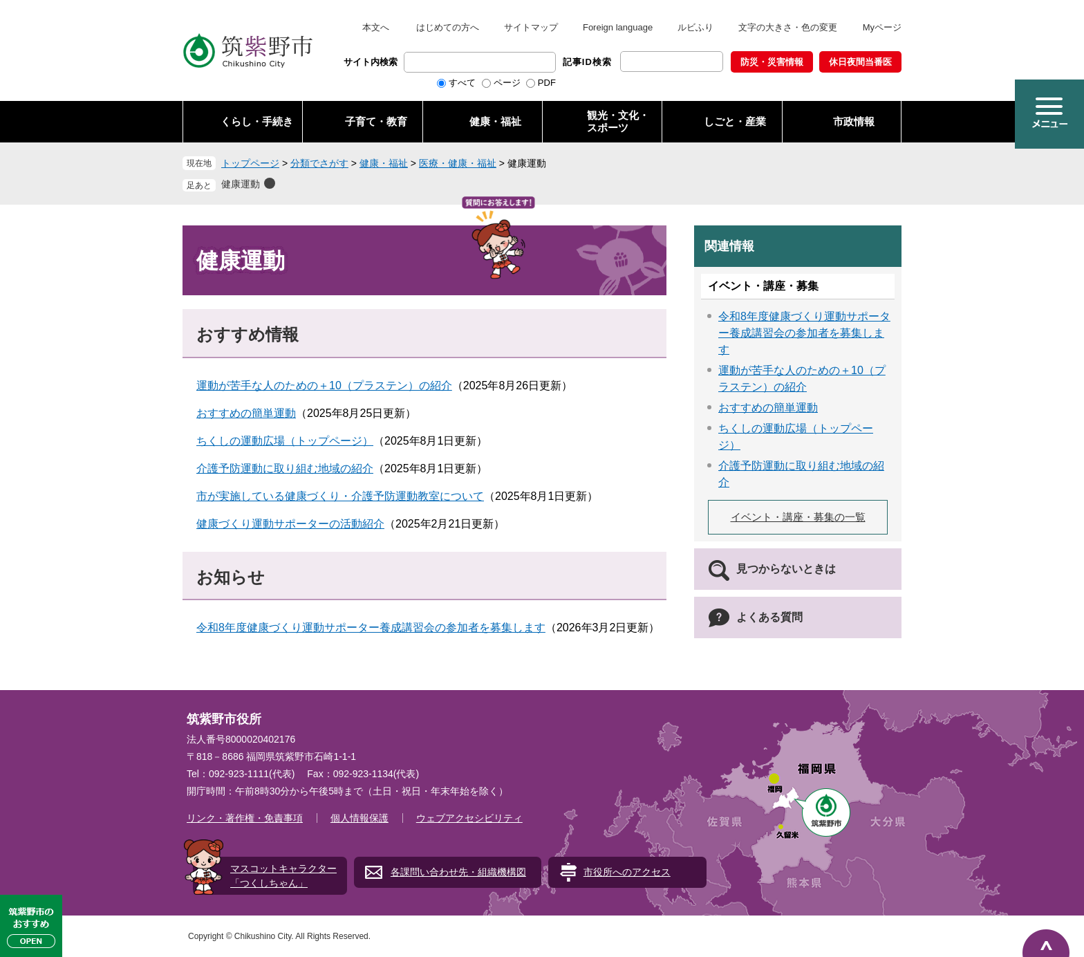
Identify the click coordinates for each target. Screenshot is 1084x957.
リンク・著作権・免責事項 (245, 818)
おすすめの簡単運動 (246, 413)
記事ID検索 (587, 62)
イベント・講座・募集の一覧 (798, 517)
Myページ (882, 27)
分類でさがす (319, 163)
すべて (462, 82)
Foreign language (618, 27)
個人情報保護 (359, 818)
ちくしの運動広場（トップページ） (284, 441)
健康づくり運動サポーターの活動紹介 (290, 524)
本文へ (375, 27)
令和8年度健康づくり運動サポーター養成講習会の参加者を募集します (370, 627)
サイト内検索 (371, 62)
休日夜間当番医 (860, 62)
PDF (547, 82)
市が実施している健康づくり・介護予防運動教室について (340, 496)
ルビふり (695, 27)
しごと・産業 (735, 121)
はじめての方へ (447, 27)
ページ (507, 82)
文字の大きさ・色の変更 (787, 27)
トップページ (250, 163)
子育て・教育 (376, 121)
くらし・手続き (257, 121)
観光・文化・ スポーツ (618, 121)
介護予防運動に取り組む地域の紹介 (284, 468)
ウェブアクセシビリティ (469, 818)
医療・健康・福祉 (457, 163)
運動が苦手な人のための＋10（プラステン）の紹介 (324, 385)
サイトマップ (531, 27)
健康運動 (240, 183)
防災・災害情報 (771, 62)
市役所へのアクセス (627, 871)
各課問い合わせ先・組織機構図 (458, 871)
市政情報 (854, 121)
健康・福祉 (495, 121)
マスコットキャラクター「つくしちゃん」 (283, 876)
